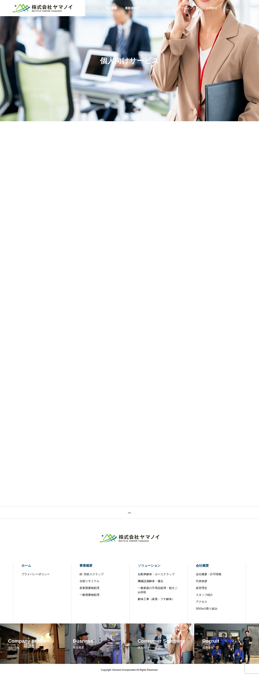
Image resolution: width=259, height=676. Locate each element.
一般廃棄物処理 (89, 594)
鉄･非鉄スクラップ (92, 574)
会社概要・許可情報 (208, 574)
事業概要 (86, 565)
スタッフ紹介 (204, 594)
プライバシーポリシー (35, 574)
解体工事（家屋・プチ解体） (156, 599)
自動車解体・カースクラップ (156, 574)
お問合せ (211, 8)
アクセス (201, 601)
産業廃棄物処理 (89, 588)
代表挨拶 (201, 581)
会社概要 (111, 8)
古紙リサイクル (89, 581)
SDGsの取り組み (207, 608)
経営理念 (201, 588)
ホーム (26, 565)
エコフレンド (155, 8)
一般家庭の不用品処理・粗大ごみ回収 (157, 590)
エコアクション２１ (185, 8)
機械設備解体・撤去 (150, 581)
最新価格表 (132, 8)
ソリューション (88, 8)
